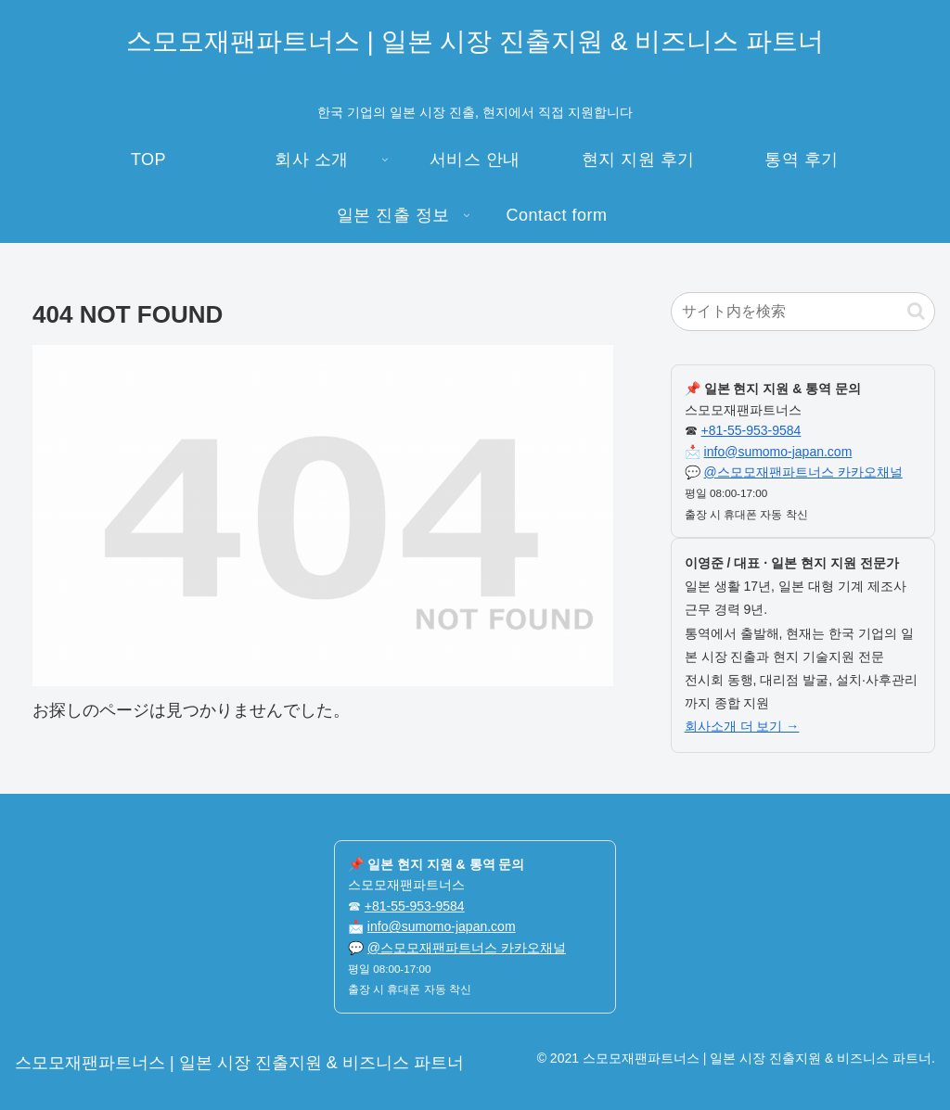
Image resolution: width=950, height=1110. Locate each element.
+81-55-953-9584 (751, 430)
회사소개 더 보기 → (742, 726)
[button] (916, 311)
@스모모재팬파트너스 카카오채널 (803, 472)
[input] (803, 311)
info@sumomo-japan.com (778, 451)
